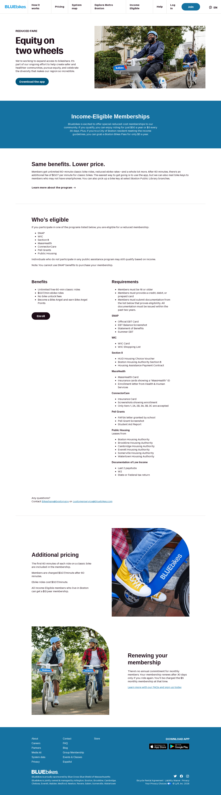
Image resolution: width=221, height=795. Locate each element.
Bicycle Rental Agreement (150, 780)
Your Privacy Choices (158, 783)
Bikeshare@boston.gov (55, 501)
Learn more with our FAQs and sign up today (155, 687)
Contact (67, 738)
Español (67, 761)
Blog (65, 748)
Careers (36, 743)
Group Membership (73, 752)
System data (38, 757)
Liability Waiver (172, 780)
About (35, 738)
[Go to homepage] (16, 6)
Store (97, 738)
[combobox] (213, 7)
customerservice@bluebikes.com (92, 501)
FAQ (65, 743)
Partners (36, 748)
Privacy (36, 761)
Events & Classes (72, 757)
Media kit (36, 752)
